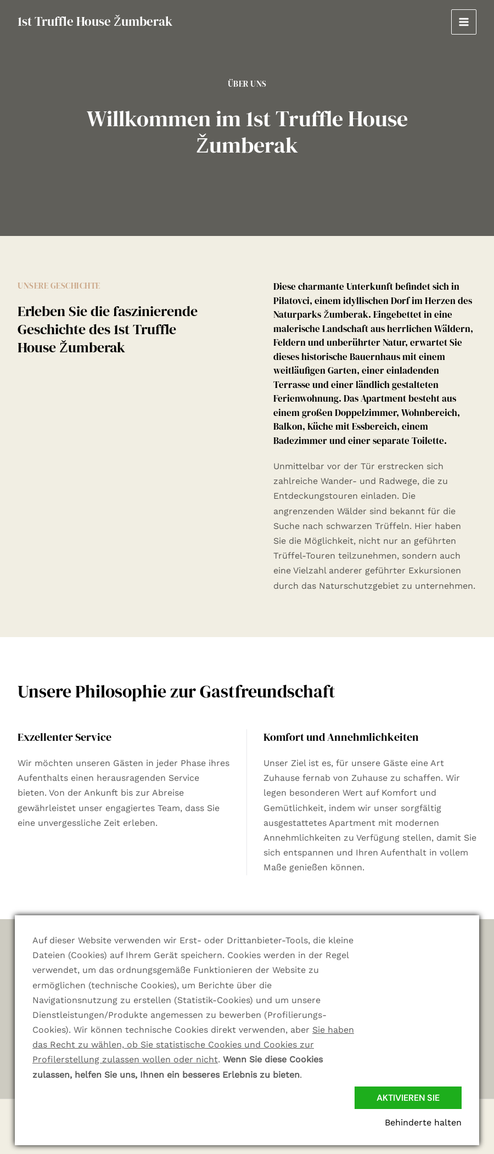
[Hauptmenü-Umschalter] (463, 22)
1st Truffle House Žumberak (95, 21)
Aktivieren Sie (408, 1098)
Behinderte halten (423, 1122)
